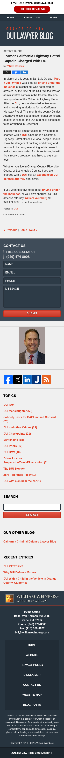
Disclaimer (32, 674)
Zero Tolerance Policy (19, 474)
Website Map (32, 694)
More (53, 17)
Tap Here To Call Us (32, 8)
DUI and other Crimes (20, 427)
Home (10, 17)
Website (32, 655)
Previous (10, 230)
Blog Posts (32, 704)
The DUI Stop (14, 468)
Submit (32, 313)
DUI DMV (11, 452)
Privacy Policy (32, 664)
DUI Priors (12, 446)
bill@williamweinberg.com (32, 632)
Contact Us (32, 17)
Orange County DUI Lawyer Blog (32, 33)
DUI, (24, 134)
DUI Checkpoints (17, 433)
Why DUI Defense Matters (20, 572)
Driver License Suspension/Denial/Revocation (25, 460)
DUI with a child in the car (22, 481)
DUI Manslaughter (17, 411)
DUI (17, 103)
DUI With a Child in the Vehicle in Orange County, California (29, 580)
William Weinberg (36, 198)
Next (33, 230)
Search (32, 515)
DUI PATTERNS (13, 566)
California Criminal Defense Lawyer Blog (29, 541)
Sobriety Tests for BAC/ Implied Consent (29, 419)
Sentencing (13, 439)
